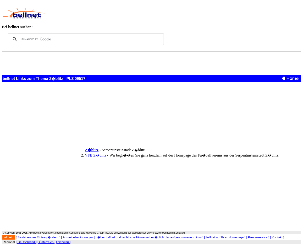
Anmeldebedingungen (78, 237)
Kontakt (277, 237)
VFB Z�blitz (95, 155)
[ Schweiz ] (63, 242)
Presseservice (258, 237)
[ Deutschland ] (26, 242)
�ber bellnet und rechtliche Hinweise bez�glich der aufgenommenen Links (149, 237)
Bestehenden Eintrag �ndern (38, 237)
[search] (85, 39)
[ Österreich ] (46, 242)
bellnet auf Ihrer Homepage (225, 237)
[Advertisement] (149, 13)
